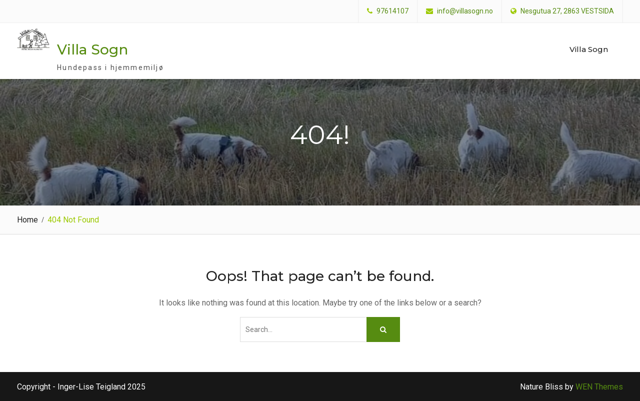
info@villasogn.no (465, 11)
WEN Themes (599, 387)
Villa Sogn (92, 49)
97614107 (392, 11)
